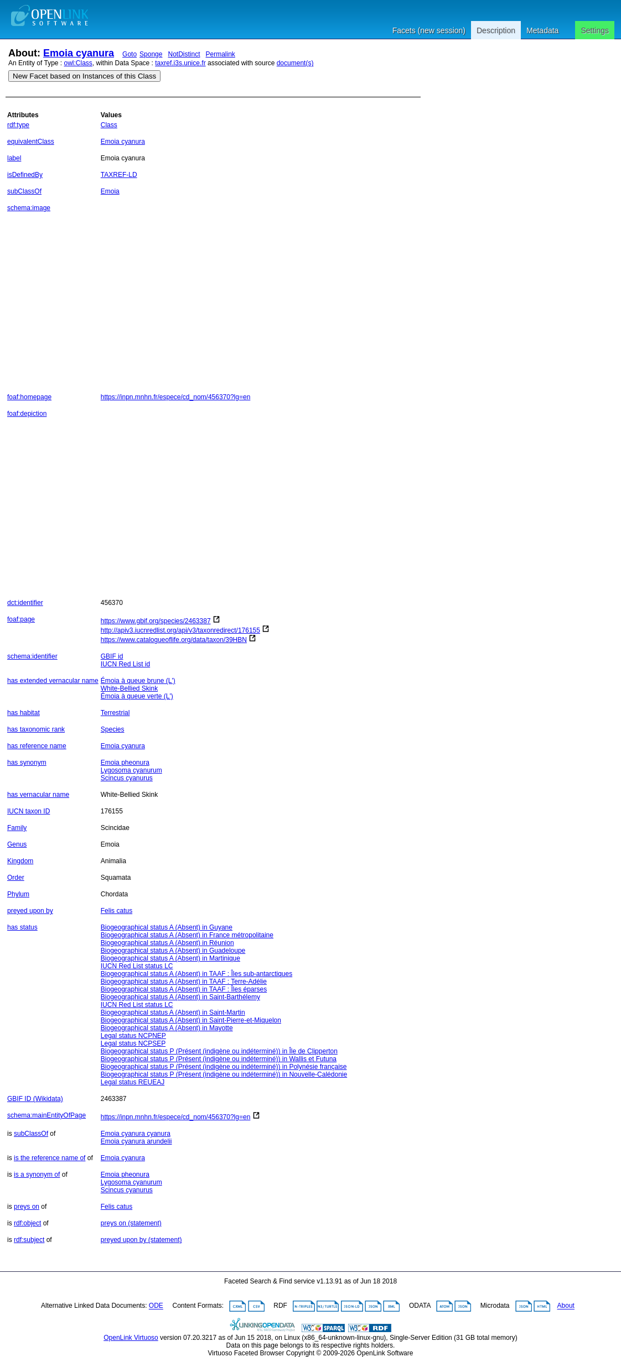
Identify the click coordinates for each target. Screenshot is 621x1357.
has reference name (36, 746)
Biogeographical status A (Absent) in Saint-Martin (173, 1012)
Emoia (110, 191)
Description (496, 30)
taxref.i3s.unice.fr (180, 63)
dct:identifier (25, 603)
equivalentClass (30, 141)
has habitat (23, 713)
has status (22, 927)
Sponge (150, 54)
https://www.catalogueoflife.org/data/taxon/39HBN (174, 640)
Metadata (542, 30)
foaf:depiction (26, 413)
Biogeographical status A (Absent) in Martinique (170, 958)
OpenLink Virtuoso (131, 1338)
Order (15, 877)
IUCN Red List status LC (137, 966)
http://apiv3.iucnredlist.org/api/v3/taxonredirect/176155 (180, 630)
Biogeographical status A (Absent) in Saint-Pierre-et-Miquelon (191, 1020)
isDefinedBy (25, 175)
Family (17, 828)
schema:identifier (32, 656)
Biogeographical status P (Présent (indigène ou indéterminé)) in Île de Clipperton (219, 1051)
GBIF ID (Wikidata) (35, 1099)
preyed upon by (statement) (141, 1240)
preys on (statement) (131, 1223)
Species (113, 729)
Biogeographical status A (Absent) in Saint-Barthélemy (180, 997)
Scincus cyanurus (127, 778)
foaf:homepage (29, 397)
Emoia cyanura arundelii (136, 1141)
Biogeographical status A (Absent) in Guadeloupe (173, 950)
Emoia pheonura (125, 762)
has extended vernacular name (53, 681)
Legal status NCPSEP (133, 1043)
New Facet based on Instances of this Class (84, 76)
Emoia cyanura (78, 53)
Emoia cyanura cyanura (135, 1133)
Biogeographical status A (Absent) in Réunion (167, 943)
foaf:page (21, 619)
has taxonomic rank (36, 729)
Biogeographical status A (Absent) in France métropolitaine (187, 935)
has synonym (26, 762)
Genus (17, 844)
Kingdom (20, 861)
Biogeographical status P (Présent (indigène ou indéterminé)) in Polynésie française (224, 1067)
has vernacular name (38, 794)
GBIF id (112, 656)
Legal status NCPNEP (133, 1036)
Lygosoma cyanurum (131, 770)
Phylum (18, 894)
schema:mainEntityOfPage (46, 1115)
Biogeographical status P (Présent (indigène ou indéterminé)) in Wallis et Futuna (219, 1059)
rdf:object (27, 1223)
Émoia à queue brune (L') (138, 681)
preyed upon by (30, 911)
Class (109, 125)
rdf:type (18, 125)
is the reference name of (49, 1158)
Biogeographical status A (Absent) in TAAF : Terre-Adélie (184, 981)
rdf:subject (29, 1240)
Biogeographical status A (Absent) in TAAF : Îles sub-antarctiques (196, 974)
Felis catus (116, 911)
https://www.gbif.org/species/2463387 (156, 621)
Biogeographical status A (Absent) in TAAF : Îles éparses (184, 989)
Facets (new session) (428, 30)
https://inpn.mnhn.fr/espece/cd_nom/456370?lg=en (176, 397)
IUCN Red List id (125, 664)
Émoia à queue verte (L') (137, 696)
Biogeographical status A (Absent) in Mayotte (167, 1028)
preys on (26, 1206)
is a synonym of (37, 1174)
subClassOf (24, 191)
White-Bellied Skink (129, 688)
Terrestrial (115, 713)
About (566, 1306)
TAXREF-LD (119, 175)
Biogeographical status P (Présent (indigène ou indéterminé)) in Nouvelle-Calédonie (224, 1074)
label (14, 158)
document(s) (295, 63)
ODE (156, 1306)
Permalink (220, 54)
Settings (595, 30)
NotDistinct (184, 54)
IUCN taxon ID (28, 811)
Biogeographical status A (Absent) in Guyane (166, 927)
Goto (129, 54)
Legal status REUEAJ (132, 1082)
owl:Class (78, 63)
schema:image (28, 208)
